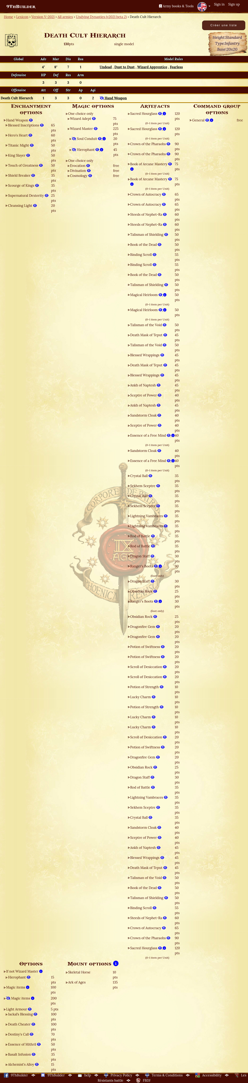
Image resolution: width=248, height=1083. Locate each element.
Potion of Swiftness (147, 647)
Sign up (234, 4)
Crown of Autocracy (148, 194)
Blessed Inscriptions (26, 125)
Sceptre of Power (146, 395)
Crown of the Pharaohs (150, 144)
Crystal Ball (141, 476)
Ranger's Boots (146, 566)
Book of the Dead (146, 244)
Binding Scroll (143, 254)
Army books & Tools (176, 6)
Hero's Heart (20, 135)
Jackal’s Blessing (22, 1014)
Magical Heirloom (148, 295)
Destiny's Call (20, 1034)
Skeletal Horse (79, 972)
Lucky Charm (142, 697)
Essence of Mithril (24, 1044)
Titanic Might (21, 145)
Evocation (80, 165)
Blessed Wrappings (147, 355)
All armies (65, 17)
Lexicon (22, 17)
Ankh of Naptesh (145, 385)
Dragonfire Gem (145, 626)
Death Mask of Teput (148, 335)
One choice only (80, 113)
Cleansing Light (22, 205)
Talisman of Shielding (149, 234)
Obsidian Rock (143, 591)
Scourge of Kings (23, 185)
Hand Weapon (19, 120)
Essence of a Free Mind (152, 435)
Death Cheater (21, 1024)
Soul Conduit (89, 138)
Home (8, 17)
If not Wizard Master (24, 971)
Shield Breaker (21, 175)
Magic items (17, 987)
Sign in (219, 4)
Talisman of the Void (148, 325)
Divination (80, 170)
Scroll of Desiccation (148, 667)
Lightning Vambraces (149, 516)
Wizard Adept (83, 118)
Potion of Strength (146, 687)
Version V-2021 (43, 17)
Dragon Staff (142, 556)
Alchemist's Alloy (23, 1064)
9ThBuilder (20, 6)
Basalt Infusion (21, 1054)
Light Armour (18, 1009)
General (202, 120)
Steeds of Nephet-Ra (148, 214)
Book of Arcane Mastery (151, 166)
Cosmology (81, 175)
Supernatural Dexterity (28, 195)
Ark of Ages (77, 982)
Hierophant (87, 149)
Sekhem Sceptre (145, 486)
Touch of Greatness (25, 165)
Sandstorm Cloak (145, 415)
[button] (203, 6)
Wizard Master (83, 128)
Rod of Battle (142, 536)
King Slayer (19, 155)
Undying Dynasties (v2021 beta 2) (101, 17)
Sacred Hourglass (148, 113)
